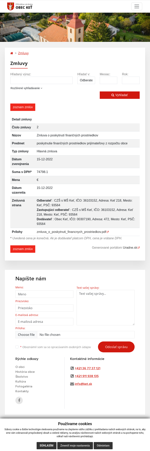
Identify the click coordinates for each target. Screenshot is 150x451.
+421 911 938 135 (87, 376)
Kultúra (20, 381)
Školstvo (21, 376)
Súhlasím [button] (46, 445)
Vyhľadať (119, 95)
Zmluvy (23, 53)
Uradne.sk (130, 247)
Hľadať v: (83, 74)
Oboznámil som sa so (55, 347)
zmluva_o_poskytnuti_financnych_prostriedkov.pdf (71, 231)
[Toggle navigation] (136, 6)
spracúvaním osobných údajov (71, 347)
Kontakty (22, 391)
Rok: (125, 74)
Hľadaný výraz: (20, 74)
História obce (25, 371)
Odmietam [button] (103, 445)
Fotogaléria (23, 386)
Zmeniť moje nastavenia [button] (75, 445)
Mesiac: (105, 74)
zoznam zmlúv (23, 107)
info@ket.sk (83, 383)
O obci (20, 367)
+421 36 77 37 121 (87, 368)
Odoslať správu (116, 347)
